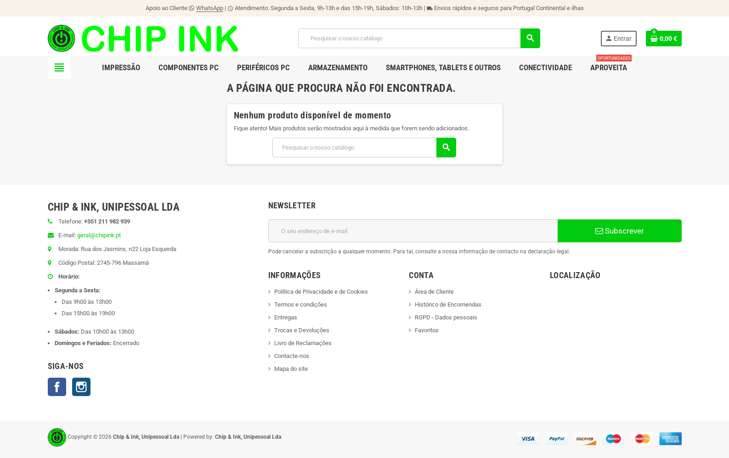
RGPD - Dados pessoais (446, 317)
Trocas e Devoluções (301, 330)
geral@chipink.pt (99, 235)
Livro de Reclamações (303, 343)
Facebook (57, 387)
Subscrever (619, 230)
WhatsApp (209, 8)
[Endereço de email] (413, 230)
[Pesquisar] (419, 38)
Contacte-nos (291, 355)
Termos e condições (300, 304)
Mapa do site (291, 368)
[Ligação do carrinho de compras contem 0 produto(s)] (664, 38)
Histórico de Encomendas (448, 304)
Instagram (81, 387)
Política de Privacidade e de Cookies (321, 291)
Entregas (285, 317)
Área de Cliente (434, 291)
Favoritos (427, 330)
